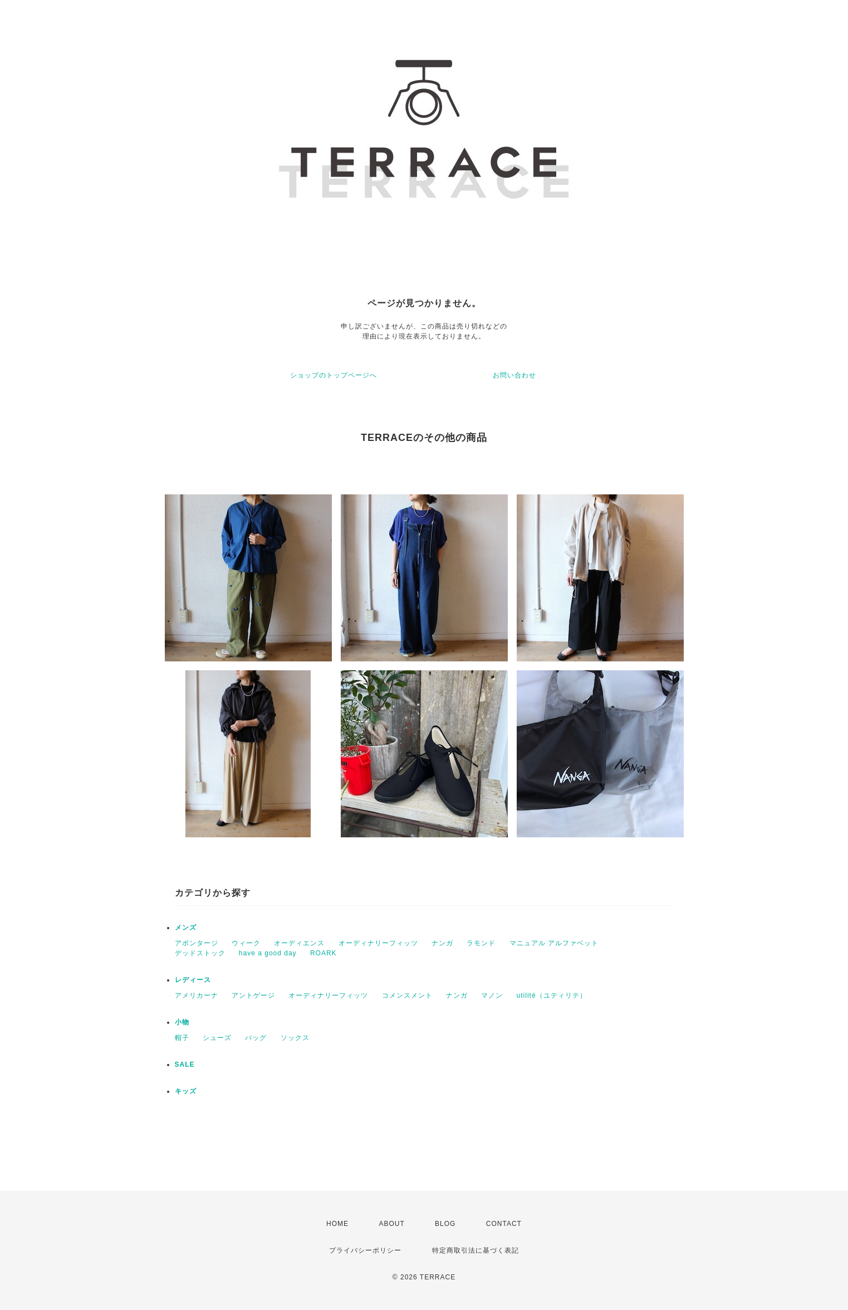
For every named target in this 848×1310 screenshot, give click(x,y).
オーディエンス (299, 943)
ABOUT (391, 1224)
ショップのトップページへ (333, 375)
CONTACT (504, 1224)
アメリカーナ (196, 995)
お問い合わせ (514, 375)
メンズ (186, 927)
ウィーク (246, 943)
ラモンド (481, 943)
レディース (193, 980)
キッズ (186, 1091)
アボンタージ (196, 943)
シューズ (217, 1038)
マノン (492, 995)
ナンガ (442, 943)
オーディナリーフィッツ (378, 943)
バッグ (256, 1038)
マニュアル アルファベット (554, 943)
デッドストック (200, 953)
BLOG (445, 1224)
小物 (182, 1022)
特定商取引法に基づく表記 (475, 1250)
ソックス (295, 1038)
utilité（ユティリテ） (552, 995)
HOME (337, 1224)
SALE (185, 1064)
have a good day (268, 953)
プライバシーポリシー (365, 1250)
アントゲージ (253, 995)
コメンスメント (407, 995)
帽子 (182, 1038)
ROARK (323, 953)
